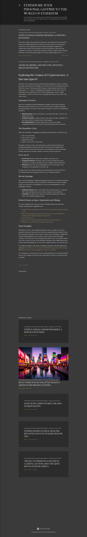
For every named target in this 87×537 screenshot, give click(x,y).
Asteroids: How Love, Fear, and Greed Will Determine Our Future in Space (46, 248)
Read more (65, 55)
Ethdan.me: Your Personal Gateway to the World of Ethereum (45, 9)
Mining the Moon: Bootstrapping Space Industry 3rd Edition (38, 250)
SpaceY (28, 90)
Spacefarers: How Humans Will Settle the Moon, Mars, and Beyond (41, 220)
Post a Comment (27, 55)
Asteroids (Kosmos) (27, 218)
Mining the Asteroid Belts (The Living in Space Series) (37, 222)
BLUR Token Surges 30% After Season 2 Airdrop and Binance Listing (39, 383)
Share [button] (20, 55)
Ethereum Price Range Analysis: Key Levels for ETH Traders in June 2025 (43, 434)
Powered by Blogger (43, 529)
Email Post (25, 265)
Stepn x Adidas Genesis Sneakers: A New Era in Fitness (43, 330)
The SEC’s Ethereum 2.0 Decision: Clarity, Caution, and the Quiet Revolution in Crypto (42, 464)
